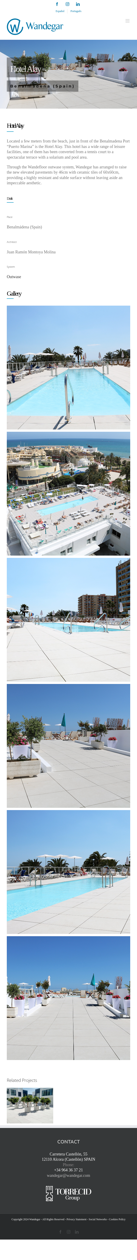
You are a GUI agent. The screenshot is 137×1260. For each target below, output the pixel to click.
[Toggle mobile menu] (127, 20)
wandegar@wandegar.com (68, 1175)
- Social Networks (97, 1219)
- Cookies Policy (116, 1219)
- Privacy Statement (76, 1219)
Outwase (14, 276)
